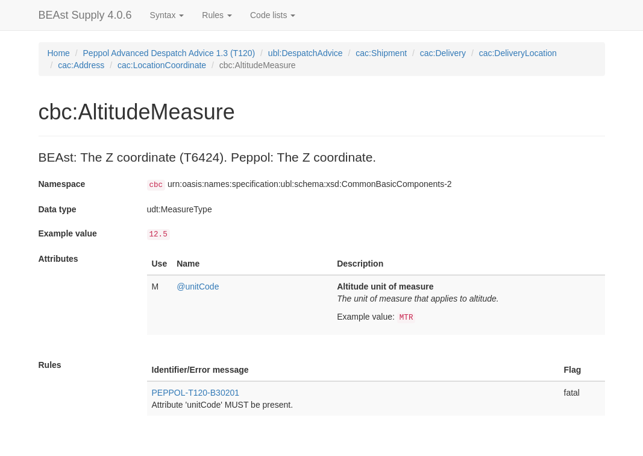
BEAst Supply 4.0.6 (85, 15)
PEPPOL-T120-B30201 (196, 392)
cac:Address (81, 65)
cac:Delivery (443, 53)
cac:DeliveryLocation (518, 53)
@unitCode (198, 286)
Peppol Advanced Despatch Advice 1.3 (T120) (169, 53)
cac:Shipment (381, 53)
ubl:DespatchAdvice (305, 53)
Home (59, 53)
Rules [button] (217, 15)
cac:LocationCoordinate (162, 65)
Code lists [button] (272, 15)
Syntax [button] (167, 15)
